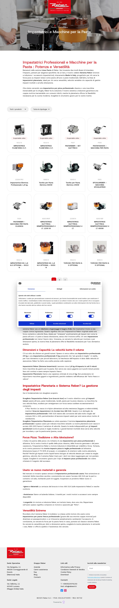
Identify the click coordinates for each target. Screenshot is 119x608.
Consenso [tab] (31, 289)
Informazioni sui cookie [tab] (88, 289)
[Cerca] (77, 18)
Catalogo (36, 18)
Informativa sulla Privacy (70, 567)
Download (65, 575)
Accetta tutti (87, 323)
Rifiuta (32, 323)
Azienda (37, 567)
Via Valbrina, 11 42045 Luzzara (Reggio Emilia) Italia (15, 586)
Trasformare (63, 27)
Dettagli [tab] (59, 289)
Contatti (71, 19)
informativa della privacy (94, 577)
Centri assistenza (41, 569)
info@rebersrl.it (71, 586)
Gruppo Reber (48, 19)
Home (53, 27)
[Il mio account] (81, 18)
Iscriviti (92, 587)
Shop (64, 19)
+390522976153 (70, 584)
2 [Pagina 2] (59, 280)
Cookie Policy (66, 572)
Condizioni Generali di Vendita (73, 569)
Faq (35, 572)
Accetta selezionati (59, 323)
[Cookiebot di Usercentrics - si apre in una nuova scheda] (92, 283)
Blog (58, 19)
